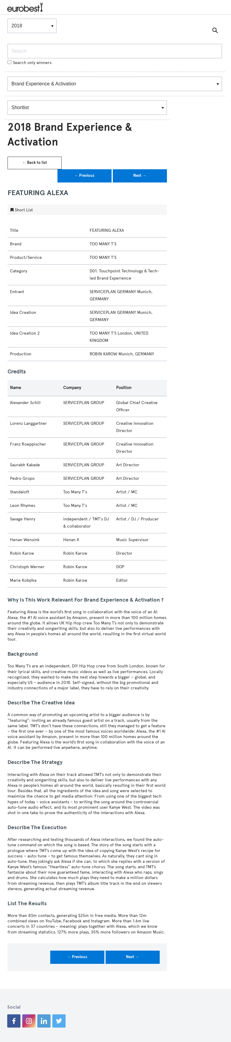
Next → (139, 175)
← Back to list (34, 162)
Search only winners (29, 62)
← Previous (84, 175)
